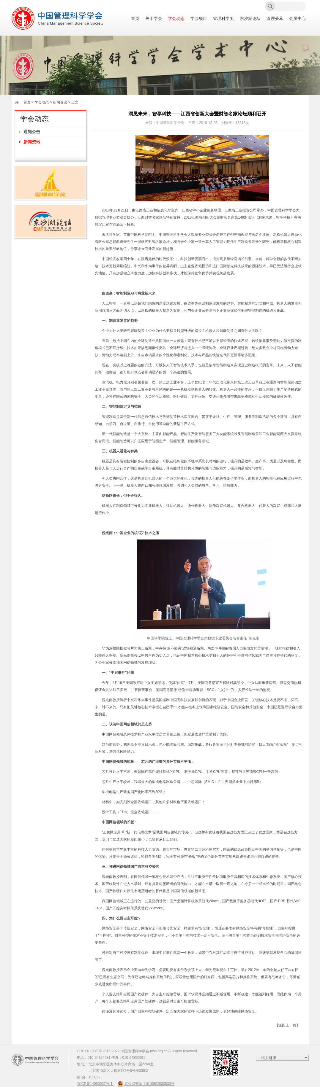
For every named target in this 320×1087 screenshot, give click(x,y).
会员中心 (297, 18)
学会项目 (198, 18)
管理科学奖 (223, 18)
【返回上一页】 (287, 1025)
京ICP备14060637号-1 (95, 1084)
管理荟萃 (275, 18)
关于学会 (153, 18)
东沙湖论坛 (250, 18)
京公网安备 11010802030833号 (145, 1084)
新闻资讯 (31, 141)
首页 (135, 18)
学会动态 (176, 18)
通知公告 (31, 131)
